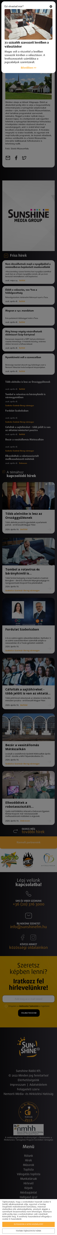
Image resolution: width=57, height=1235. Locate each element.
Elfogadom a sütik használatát (28, 1224)
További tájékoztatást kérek (28, 1231)
